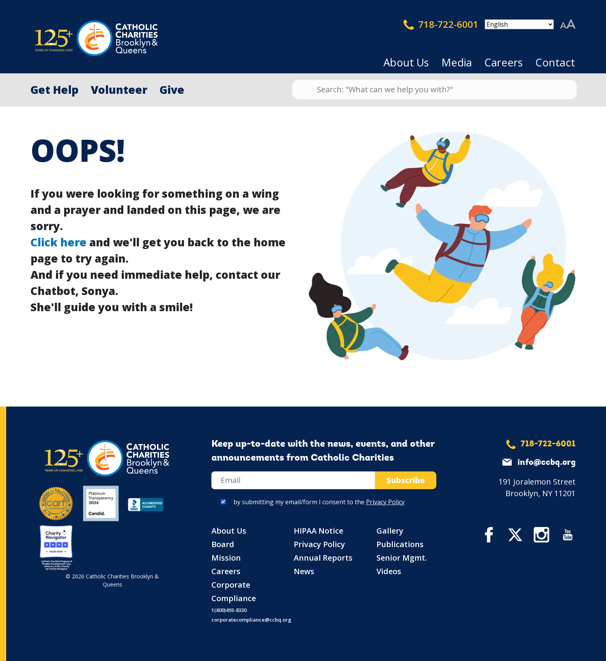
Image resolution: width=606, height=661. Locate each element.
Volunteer (119, 89)
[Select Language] (519, 24)
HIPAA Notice (318, 530)
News (304, 571)
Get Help (54, 89)
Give (172, 89)
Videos (388, 571)
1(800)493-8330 (229, 610)
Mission (226, 558)
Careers (503, 62)
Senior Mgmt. (401, 558)
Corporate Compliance (233, 591)
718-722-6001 (440, 24)
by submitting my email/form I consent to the (319, 502)
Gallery (389, 530)
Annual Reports (323, 558)
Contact (555, 62)
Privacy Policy (385, 502)
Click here (59, 242)
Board (222, 544)
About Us (406, 62)
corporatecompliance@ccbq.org (251, 619)
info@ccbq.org (546, 463)
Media (456, 62)
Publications (400, 544)
